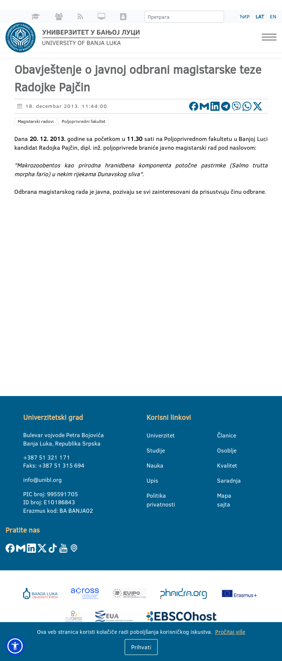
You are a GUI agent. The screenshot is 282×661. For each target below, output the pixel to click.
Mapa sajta (221, 495)
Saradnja (221, 480)
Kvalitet (221, 465)
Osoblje (221, 450)
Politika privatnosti (151, 495)
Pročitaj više (230, 632)
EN (273, 16)
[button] (15, 646)
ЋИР (245, 16)
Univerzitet (151, 435)
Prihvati (141, 647)
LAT (260, 16)
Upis (151, 480)
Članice (221, 435)
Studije (151, 450)
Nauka (151, 465)
